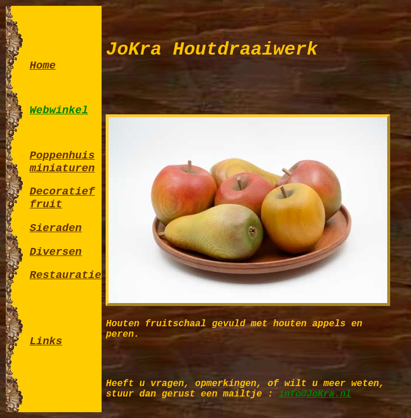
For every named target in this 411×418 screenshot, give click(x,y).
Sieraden (56, 228)
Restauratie (65, 275)
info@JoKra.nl (315, 394)
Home (43, 65)
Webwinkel (59, 110)
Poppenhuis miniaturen (62, 162)
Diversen (56, 252)
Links (46, 341)
